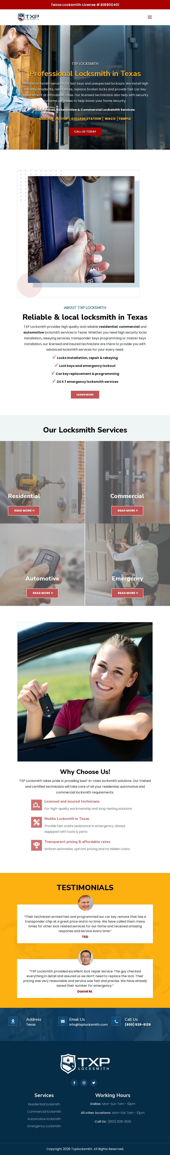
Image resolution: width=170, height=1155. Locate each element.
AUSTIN (61, 118)
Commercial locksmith (44, 1111)
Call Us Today (85, 131)
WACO (110, 118)
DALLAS (45, 118)
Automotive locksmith (44, 1119)
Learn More (84, 394)
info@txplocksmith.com (88, 1024)
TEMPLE (124, 118)
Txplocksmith (81, 1149)
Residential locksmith (44, 1104)
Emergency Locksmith (44, 1126)
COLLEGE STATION (86, 118)
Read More (23, 511)
